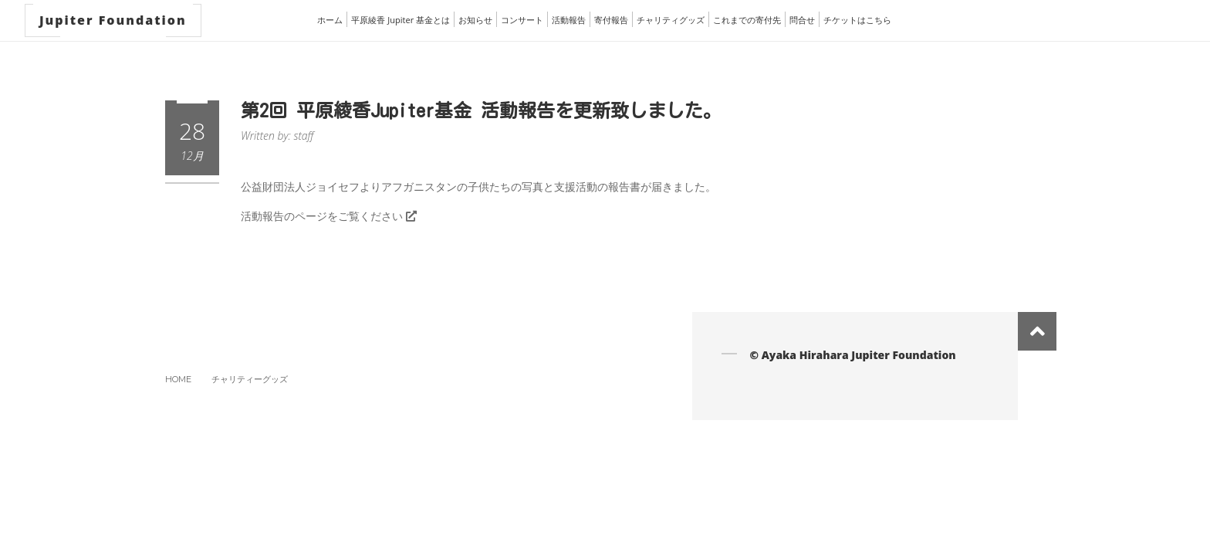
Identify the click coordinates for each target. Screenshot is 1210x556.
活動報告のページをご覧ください (329, 215)
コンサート (522, 19)
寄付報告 (611, 19)
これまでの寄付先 (747, 19)
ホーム (330, 19)
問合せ (802, 19)
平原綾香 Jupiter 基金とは (400, 19)
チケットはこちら (857, 19)
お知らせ (475, 19)
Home (178, 379)
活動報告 (569, 19)
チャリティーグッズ (249, 379)
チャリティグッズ (671, 19)
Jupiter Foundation (113, 20)
